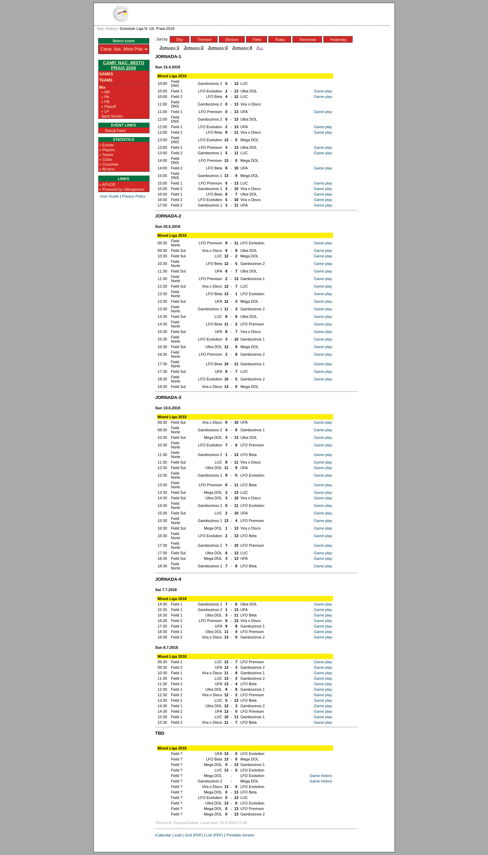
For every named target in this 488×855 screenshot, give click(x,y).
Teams (106, 80)
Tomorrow (307, 39)
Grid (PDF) (194, 835)
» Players (107, 150)
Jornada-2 (193, 47)
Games (106, 74)
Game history (321, 776)
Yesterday (338, 39)
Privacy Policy (133, 196)
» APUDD (107, 184)
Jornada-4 (242, 47)
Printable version (240, 835)
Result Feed (115, 131)
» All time (107, 169)
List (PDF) (214, 835)
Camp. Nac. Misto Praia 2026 (123, 65)
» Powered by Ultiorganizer (122, 189)
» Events (106, 145)
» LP (105, 111)
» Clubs (105, 159)
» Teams (106, 155)
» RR (105, 92)
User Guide (109, 196)
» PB (105, 102)
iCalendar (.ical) (168, 835)
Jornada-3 (218, 47)
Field (257, 39)
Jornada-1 (169, 47)
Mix (102, 87)
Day (179, 39)
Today (280, 39)
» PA (105, 97)
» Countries (109, 164)
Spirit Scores (112, 116)
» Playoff (108, 106)
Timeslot (204, 39)
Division (232, 39)
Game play (323, 91)
